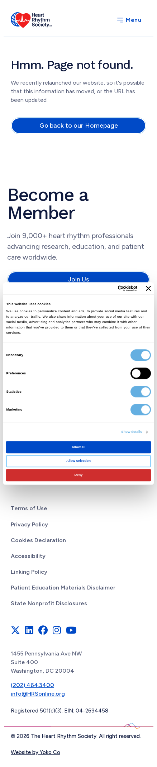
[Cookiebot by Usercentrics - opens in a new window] (106, 288)
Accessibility (28, 556)
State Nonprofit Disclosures (49, 603)
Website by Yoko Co (35, 752)
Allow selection (78, 461)
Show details (131, 432)
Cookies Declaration (38, 540)
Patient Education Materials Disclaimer (63, 587)
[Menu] (128, 20)
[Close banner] (148, 288)
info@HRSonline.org (38, 693)
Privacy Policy (29, 524)
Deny (79, 475)
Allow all (78, 447)
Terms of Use (29, 508)
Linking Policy (29, 571)
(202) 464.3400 (32, 685)
